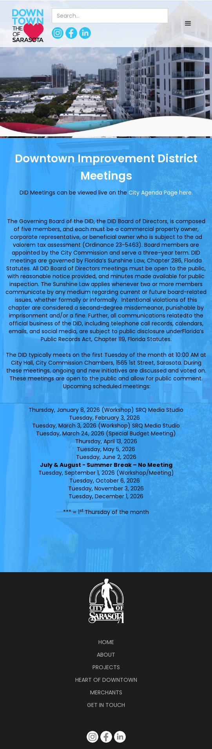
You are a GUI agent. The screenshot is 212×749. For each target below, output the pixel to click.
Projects (106, 667)
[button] (188, 23)
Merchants (106, 692)
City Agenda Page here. (161, 192)
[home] (25, 25)
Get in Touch (106, 705)
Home (106, 642)
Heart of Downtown (106, 680)
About (106, 655)
